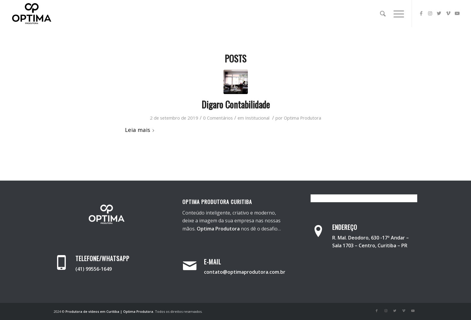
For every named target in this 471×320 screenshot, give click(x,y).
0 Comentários (218, 118)
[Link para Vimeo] (448, 13)
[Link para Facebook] (421, 13)
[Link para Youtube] (457, 13)
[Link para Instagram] (430, 13)
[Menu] (397, 13)
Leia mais (140, 129)
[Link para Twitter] (439, 13)
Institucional (257, 118)
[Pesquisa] (383, 13)
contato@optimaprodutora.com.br (244, 272)
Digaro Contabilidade (236, 104)
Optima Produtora (302, 118)
